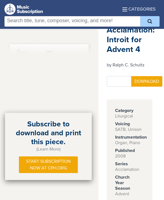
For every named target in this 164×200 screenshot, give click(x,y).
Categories (139, 9)
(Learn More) (48, 149)
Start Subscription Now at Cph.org (48, 165)
